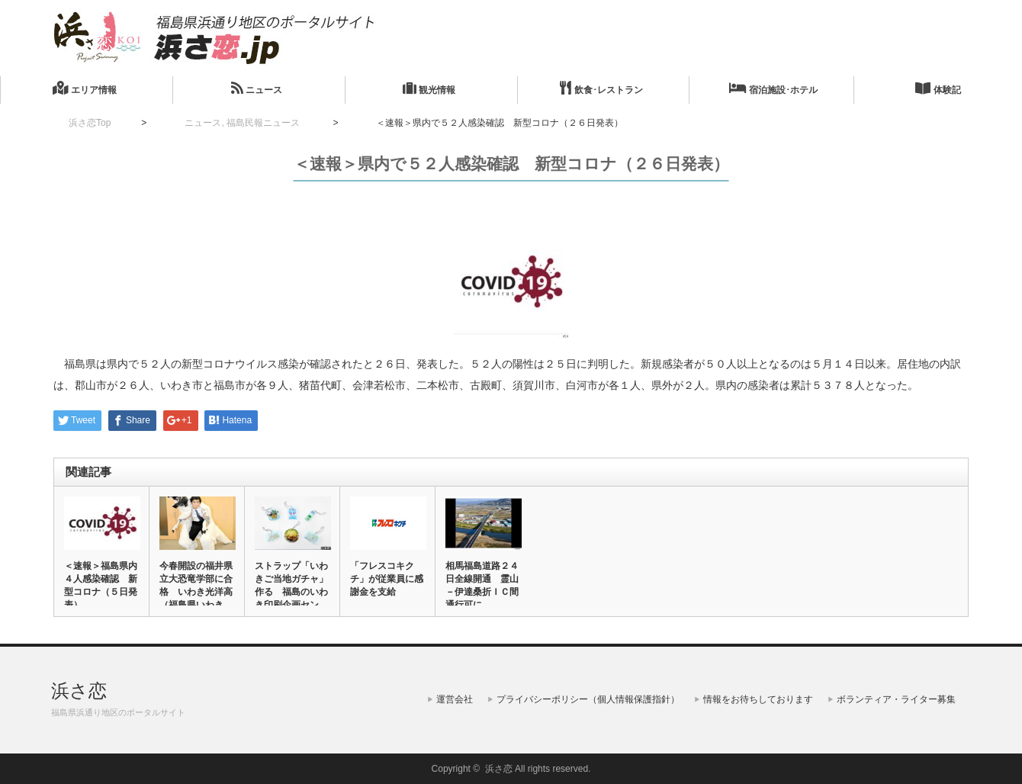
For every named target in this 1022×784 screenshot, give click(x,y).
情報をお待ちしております (758, 699)
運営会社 (454, 699)
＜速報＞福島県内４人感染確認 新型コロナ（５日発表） (100, 585)
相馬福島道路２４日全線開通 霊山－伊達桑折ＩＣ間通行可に (482, 585)
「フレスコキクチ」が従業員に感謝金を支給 (386, 579)
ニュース (256, 88)
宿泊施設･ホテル (773, 88)
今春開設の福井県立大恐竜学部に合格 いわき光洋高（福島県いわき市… (196, 592)
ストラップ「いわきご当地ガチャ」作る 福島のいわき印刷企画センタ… (291, 592)
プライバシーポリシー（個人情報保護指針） (588, 699)
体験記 (937, 88)
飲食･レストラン (601, 88)
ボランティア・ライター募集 (896, 699)
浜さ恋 (79, 690)
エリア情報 (84, 88)
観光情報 (429, 88)
